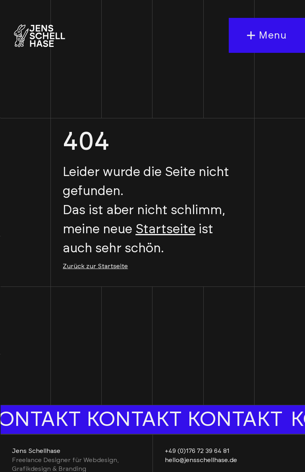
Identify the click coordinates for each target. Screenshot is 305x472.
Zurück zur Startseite (95, 266)
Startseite (165, 229)
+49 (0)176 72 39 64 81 (197, 451)
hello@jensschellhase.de (201, 460)
